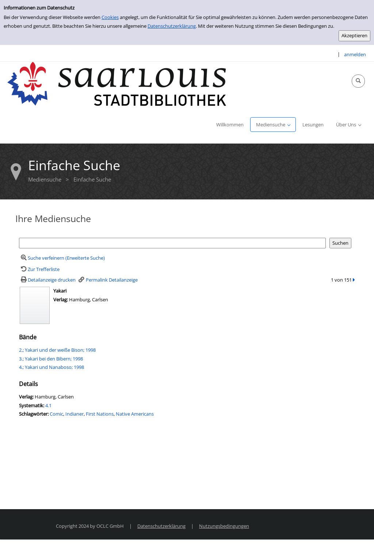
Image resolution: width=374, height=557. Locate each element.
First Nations (100, 414)
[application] (273, 124)
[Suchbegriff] (172, 243)
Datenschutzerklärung (172, 26)
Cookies (110, 17)
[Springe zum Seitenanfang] (357, 540)
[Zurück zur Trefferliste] (39, 269)
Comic (56, 414)
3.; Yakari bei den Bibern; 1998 (51, 358)
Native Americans (135, 414)
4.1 (48, 405)
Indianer (74, 414)
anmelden (355, 54)
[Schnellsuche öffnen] (358, 81)
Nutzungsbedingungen (224, 526)
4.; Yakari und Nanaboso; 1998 (51, 367)
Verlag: (60, 299)
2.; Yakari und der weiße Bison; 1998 (57, 350)
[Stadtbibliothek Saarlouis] (116, 83)
